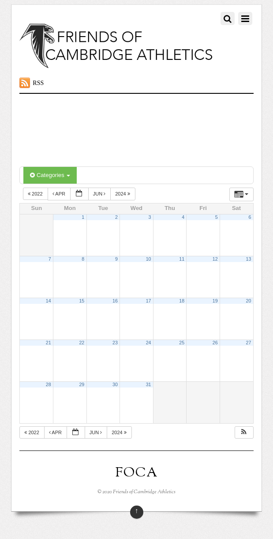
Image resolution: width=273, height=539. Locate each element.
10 (148, 259)
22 (81, 342)
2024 (123, 193)
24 (148, 342)
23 (115, 342)
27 (248, 342)
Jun (100, 193)
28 (48, 384)
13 (248, 259)
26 (215, 342)
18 (181, 300)
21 (48, 342)
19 (215, 300)
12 (215, 259)
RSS (38, 83)
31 (148, 384)
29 (81, 384)
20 (248, 300)
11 (181, 259)
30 (115, 384)
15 (81, 300)
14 (48, 300)
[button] (244, 433)
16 (115, 300)
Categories (50, 175)
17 (148, 300)
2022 (36, 193)
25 (181, 342)
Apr (59, 193)
